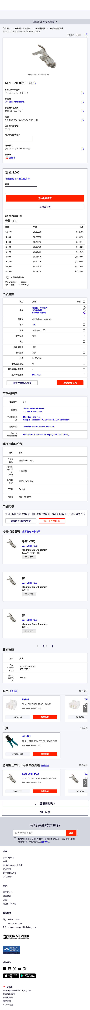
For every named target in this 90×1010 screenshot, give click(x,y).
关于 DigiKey (8, 857)
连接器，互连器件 (22, 28)
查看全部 (13, 691)
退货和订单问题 (10, 904)
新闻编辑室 (8, 876)
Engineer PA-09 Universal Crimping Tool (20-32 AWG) (46, 434)
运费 (5, 900)
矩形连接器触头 (56, 28)
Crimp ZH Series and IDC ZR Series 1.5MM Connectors (46, 420)
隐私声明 (45, 841)
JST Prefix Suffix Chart (32, 411)
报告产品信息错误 (22, 383)
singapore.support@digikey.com (19, 927)
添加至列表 (45, 207)
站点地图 (7, 869)
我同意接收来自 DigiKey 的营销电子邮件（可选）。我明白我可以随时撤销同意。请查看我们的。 (46, 840)
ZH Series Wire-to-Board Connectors (38, 427)
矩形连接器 (40, 28)
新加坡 (7, 987)
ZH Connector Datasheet (33, 408)
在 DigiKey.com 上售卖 (12, 865)
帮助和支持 (8, 892)
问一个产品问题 (52, 521)
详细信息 (45, 717)
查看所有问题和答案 (21, 521)
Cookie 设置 (8, 1005)
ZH (33, 325)
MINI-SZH (36, 375)
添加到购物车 (45, 198)
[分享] (85, 34)
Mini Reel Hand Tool (31, 417)
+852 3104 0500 (12, 923)
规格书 (10, 158)
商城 (5, 861)
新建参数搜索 (70, 383)
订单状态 (7, 896)
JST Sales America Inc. (14, 102)
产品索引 (6, 28)
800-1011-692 (11, 919)
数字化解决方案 (10, 873)
